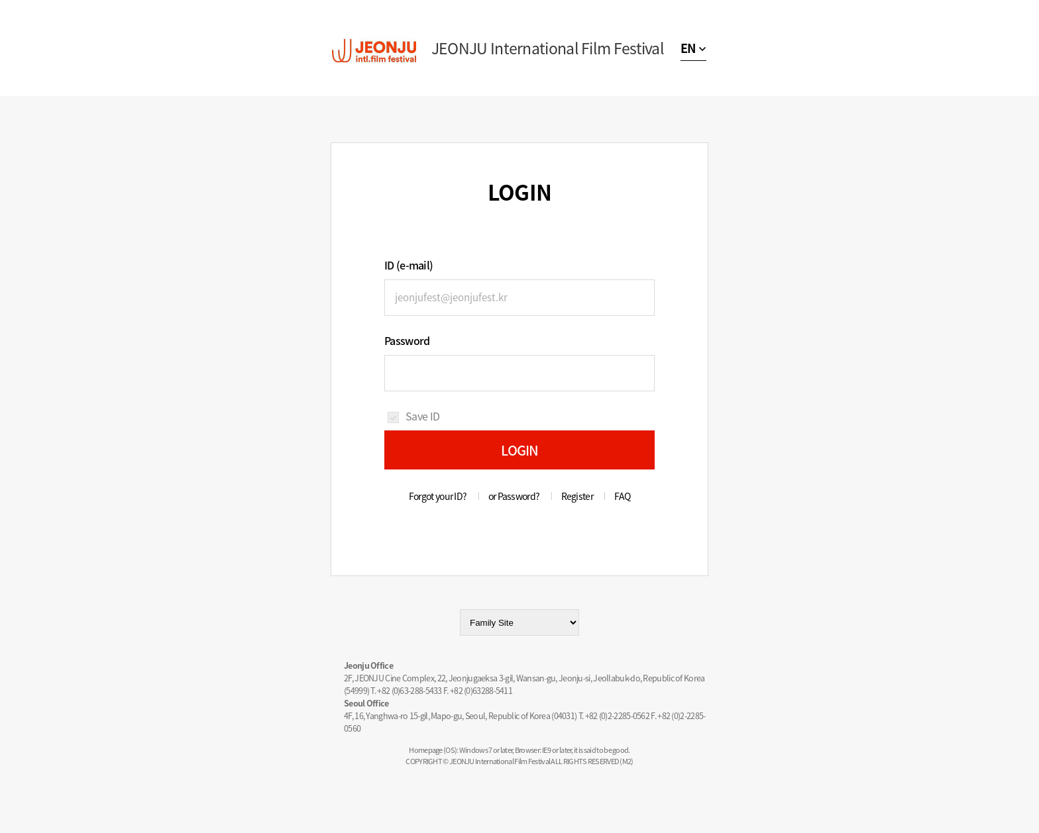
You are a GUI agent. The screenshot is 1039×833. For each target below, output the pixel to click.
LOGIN (520, 450)
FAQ (622, 496)
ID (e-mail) (408, 265)
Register (577, 496)
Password (406, 340)
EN (688, 48)
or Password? (514, 496)
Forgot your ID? (438, 496)
